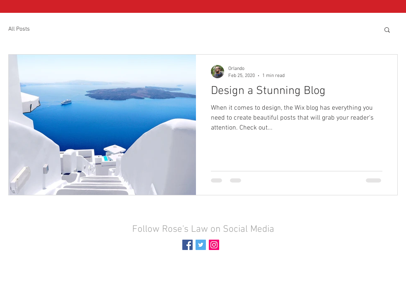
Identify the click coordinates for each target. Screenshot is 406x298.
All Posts (19, 29)
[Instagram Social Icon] (214, 245)
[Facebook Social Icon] (187, 245)
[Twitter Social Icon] (201, 245)
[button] (387, 30)
